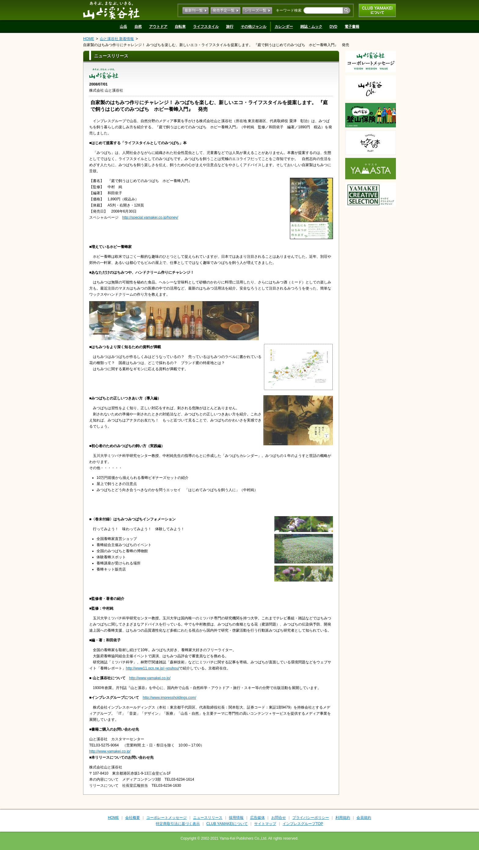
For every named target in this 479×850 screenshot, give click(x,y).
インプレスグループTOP (303, 824)
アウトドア (158, 26)
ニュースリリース (207, 817)
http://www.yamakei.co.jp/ (149, 678)
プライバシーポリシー (310, 817)
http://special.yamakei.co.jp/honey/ (150, 217)
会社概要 (132, 817)
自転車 (180, 26)
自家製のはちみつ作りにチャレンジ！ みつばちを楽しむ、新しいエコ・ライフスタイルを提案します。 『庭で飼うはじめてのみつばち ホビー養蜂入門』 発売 (216, 45)
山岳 (123, 26)
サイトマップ (265, 824)
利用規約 (342, 817)
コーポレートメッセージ (166, 817)
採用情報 (236, 817)
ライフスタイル (206, 26)
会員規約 (364, 817)
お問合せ (278, 817)
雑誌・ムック (311, 26)
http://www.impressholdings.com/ (169, 697)
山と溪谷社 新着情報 (117, 39)
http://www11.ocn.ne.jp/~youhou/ (152, 668)
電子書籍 (352, 26)
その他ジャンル (253, 26)
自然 (138, 26)
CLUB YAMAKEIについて (377, 10)
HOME (88, 39)
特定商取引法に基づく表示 (178, 824)
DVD (333, 26)
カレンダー (284, 26)
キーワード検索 (289, 10)
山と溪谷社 (111, 10)
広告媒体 (257, 817)
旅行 (229, 26)
